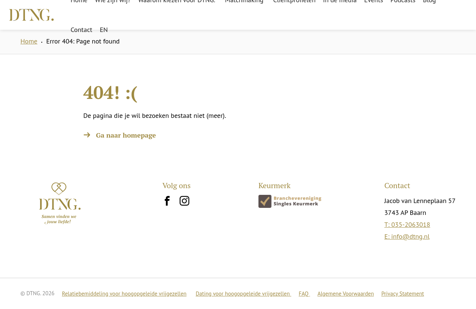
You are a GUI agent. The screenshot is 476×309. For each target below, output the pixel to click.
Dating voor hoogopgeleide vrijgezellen (243, 293)
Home (29, 41)
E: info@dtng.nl (407, 236)
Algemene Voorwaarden (346, 293)
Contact (81, 29)
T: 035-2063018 (407, 224)
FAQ (304, 293)
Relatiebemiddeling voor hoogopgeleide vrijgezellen (124, 293)
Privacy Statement (402, 293)
